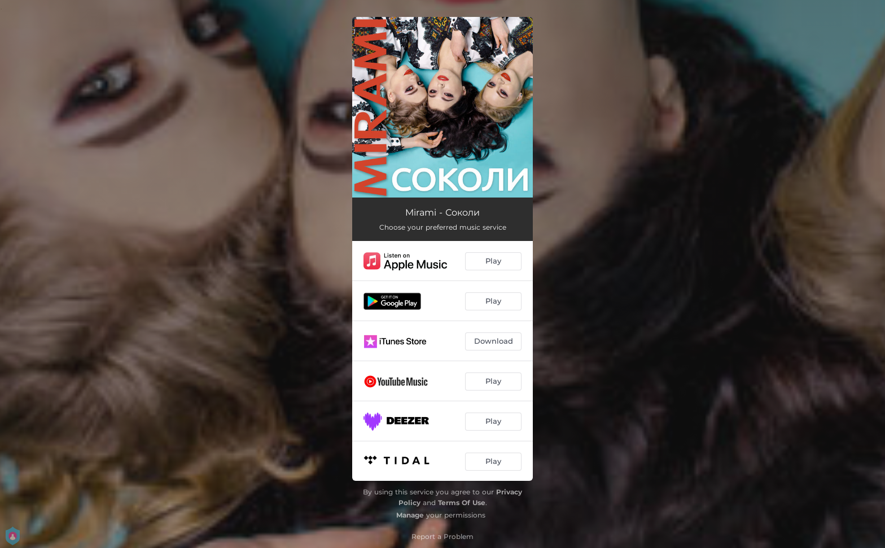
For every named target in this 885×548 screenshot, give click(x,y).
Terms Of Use (461, 502)
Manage (410, 515)
